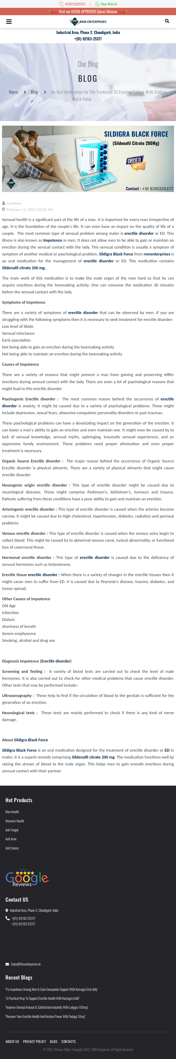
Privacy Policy (34, 1041)
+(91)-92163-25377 (88, 39)
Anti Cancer (12, 847)
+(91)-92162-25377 (23, 918)
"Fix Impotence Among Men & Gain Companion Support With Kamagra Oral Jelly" (52, 989)
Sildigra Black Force (31, 739)
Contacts (68, 1041)
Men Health (12, 811)
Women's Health (15, 820)
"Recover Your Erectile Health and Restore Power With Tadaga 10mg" (45, 1016)
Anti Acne (11, 838)
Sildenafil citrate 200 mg (23, 267)
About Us (12, 1041)
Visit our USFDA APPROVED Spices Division (88, 11)
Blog (34, 92)
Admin (16, 203)
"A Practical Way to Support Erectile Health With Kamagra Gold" (42, 998)
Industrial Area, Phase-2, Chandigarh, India (88, 32)
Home (13, 92)
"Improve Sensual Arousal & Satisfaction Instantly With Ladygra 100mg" (47, 1007)
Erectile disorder (55, 661)
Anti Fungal (12, 829)
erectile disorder (43, 574)
